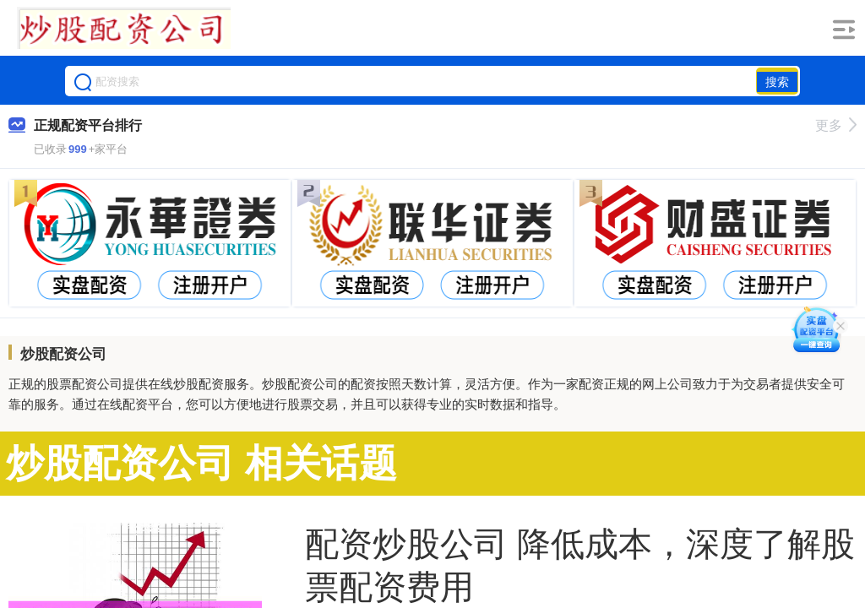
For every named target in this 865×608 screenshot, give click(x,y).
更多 (836, 125)
